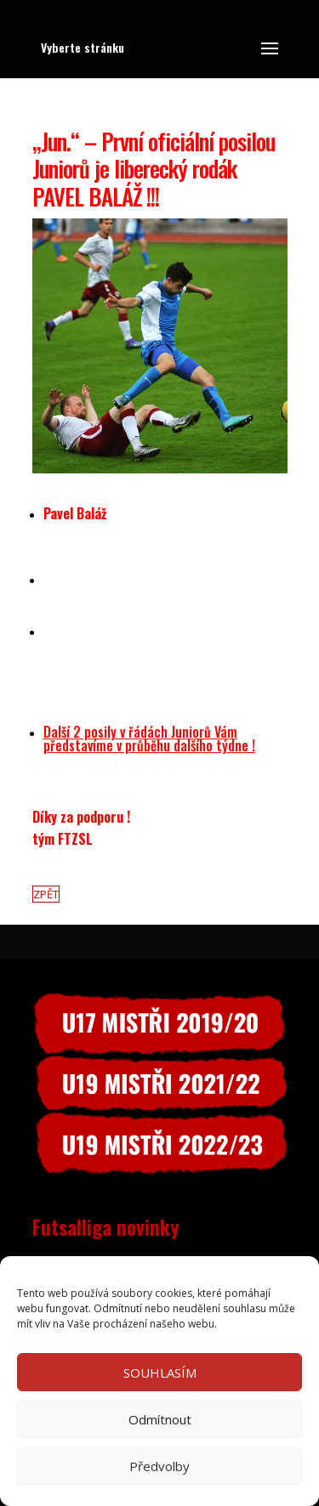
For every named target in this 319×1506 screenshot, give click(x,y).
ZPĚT (46, 894)
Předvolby (159, 1466)
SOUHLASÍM (160, 1372)
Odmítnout (159, 1419)
